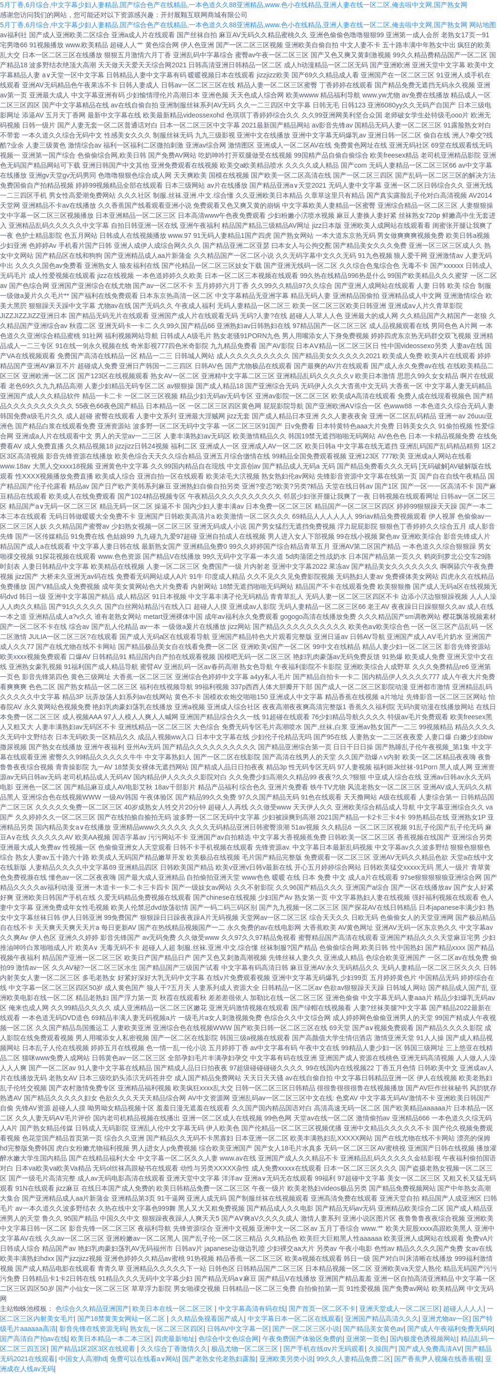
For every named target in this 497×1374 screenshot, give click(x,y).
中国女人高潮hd (83, 1359)
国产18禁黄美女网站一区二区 (122, 1318)
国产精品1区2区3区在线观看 (94, 1349)
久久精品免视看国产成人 (207, 1318)
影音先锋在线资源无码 (92, 1328)
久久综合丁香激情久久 (173, 1349)
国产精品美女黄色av (373, 1328)
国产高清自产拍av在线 (33, 1338)
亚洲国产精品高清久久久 (382, 1318)
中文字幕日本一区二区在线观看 (294, 1318)
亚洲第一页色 (366, 1338)
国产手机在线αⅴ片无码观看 (324, 1349)
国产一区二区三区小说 (305, 1328)
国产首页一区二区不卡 (322, 1308)
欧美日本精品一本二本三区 (111, 1338)
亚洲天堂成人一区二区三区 (399, 1308)
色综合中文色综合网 (228, 1338)
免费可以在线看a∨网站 (144, 1359)
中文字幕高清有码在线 (251, 1308)
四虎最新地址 (175, 1338)
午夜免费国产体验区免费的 (302, 1338)
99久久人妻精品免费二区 (353, 1359)
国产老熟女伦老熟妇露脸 (219, 1359)
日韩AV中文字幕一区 (238, 1328)
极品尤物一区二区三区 (245, 1349)
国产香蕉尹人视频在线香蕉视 (437, 1359)
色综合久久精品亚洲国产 (92, 1308)
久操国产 (381, 1349)
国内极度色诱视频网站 (423, 1338)
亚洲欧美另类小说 (286, 1359)
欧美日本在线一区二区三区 (173, 1308)
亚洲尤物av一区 (445, 1318)
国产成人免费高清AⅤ (430, 1349)
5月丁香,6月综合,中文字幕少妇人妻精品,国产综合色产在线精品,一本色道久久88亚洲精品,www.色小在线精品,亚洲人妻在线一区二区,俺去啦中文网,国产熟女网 (233, 5)
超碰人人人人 (463, 1308)
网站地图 (482, 25)
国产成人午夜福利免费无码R (449, 1328)
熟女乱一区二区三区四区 (167, 1328)
